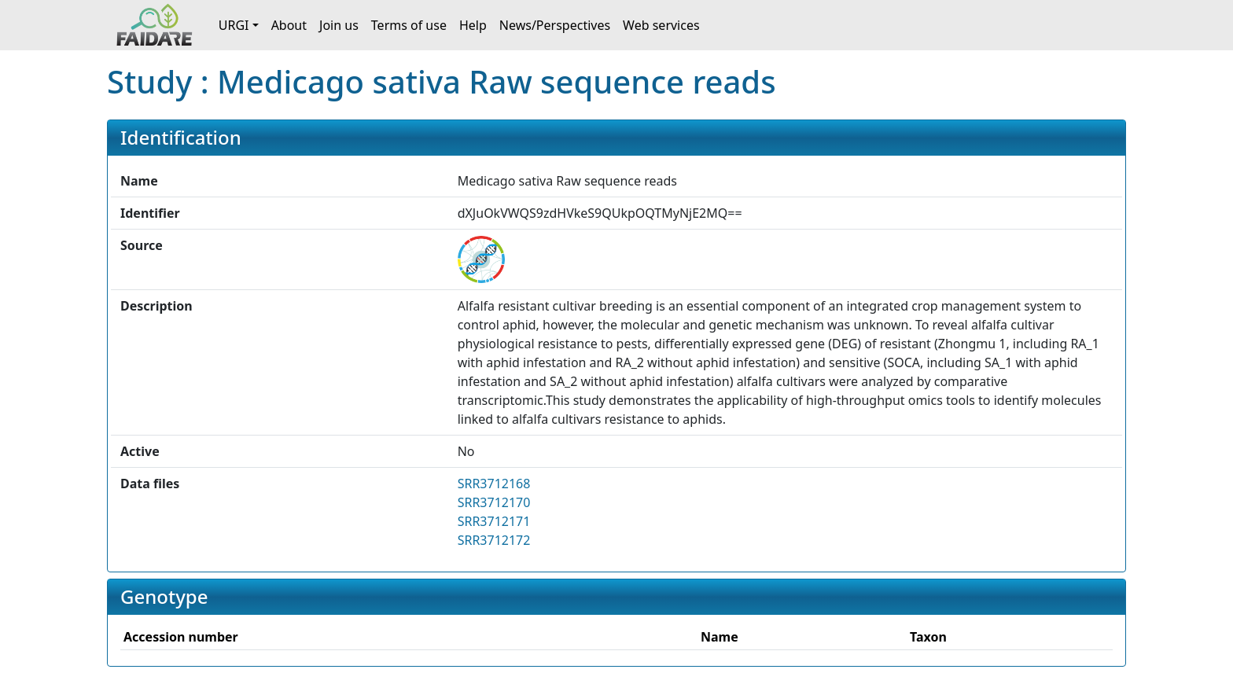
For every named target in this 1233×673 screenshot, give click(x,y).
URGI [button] (234, 25)
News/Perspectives (554, 25)
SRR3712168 (494, 483)
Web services (661, 25)
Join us (339, 25)
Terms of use (409, 25)
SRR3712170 (494, 502)
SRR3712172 (494, 540)
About (289, 25)
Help (473, 25)
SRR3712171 (494, 521)
